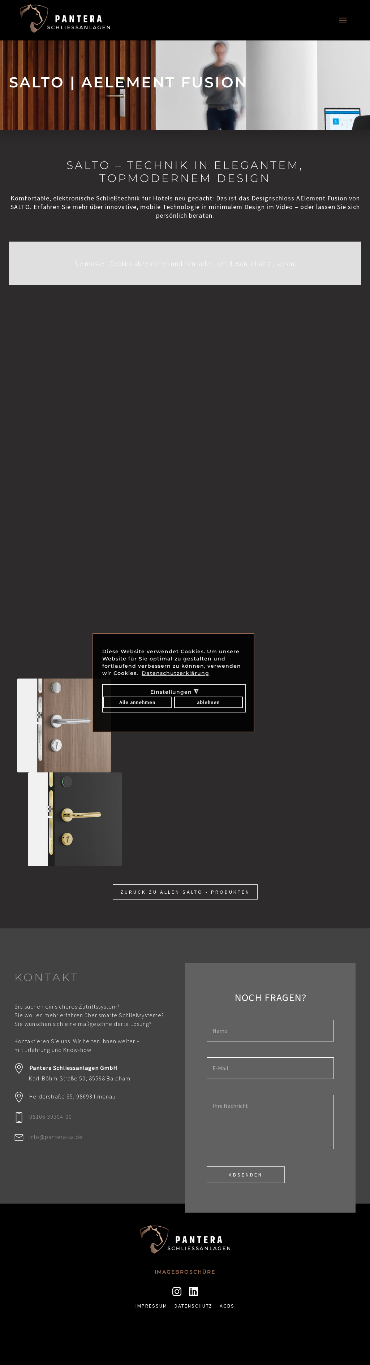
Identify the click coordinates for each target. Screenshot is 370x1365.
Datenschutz (193, 1306)
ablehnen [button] (208, 702)
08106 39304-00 (50, 1116)
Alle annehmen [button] (137, 702)
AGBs (227, 1306)
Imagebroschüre (185, 1272)
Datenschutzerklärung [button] (175, 673)
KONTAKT (46, 977)
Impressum (151, 1306)
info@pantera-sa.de (56, 1136)
